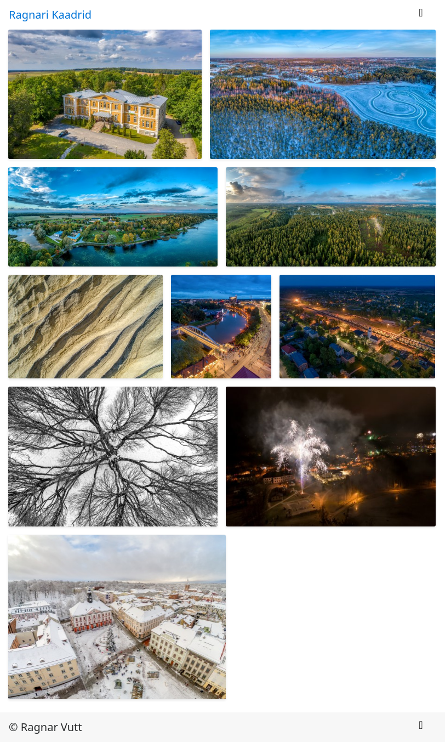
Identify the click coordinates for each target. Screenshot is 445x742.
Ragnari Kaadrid (50, 14)
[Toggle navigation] (421, 15)
